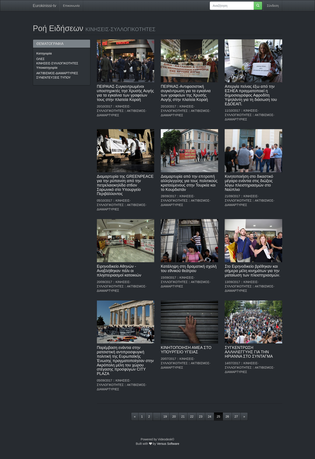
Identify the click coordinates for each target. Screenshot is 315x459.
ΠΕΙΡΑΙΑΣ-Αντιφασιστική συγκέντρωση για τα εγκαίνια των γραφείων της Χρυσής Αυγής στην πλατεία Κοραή (186, 93)
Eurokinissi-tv (44, 6)
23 (201, 416)
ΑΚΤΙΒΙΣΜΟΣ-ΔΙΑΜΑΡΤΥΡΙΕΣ (57, 73)
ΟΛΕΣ (40, 59)
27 (236, 416)
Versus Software (168, 443)
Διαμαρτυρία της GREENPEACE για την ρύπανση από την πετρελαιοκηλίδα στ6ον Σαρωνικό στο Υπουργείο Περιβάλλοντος (125, 185)
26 (227, 416)
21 (183, 416)
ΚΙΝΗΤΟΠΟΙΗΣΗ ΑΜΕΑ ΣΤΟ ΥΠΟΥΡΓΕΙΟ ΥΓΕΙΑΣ (186, 349)
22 (192, 416)
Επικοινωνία (71, 5)
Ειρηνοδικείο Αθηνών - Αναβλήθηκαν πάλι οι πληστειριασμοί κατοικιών (119, 270)
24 (209, 416)
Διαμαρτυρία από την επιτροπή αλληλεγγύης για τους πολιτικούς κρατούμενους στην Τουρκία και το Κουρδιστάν (189, 183)
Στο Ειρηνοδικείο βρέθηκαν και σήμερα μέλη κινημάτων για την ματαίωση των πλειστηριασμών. (252, 270)
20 (174, 416)
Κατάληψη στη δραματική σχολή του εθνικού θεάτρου (189, 268)
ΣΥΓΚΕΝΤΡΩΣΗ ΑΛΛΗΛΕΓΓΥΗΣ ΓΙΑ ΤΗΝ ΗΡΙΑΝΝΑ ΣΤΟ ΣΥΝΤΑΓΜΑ (249, 352)
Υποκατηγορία (46, 67)
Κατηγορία (44, 53)
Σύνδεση (273, 5)
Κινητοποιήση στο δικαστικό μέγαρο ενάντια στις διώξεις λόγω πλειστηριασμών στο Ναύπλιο (249, 183)
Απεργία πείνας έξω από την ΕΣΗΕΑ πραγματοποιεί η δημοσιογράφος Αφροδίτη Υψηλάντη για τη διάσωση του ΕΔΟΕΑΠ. (251, 95)
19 (165, 416)
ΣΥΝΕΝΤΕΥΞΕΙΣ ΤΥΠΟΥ (53, 77)
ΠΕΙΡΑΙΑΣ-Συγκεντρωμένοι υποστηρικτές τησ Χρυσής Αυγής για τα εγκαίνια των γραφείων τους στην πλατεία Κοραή (125, 93)
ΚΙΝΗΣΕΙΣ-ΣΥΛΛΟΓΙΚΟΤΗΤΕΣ (57, 63)
